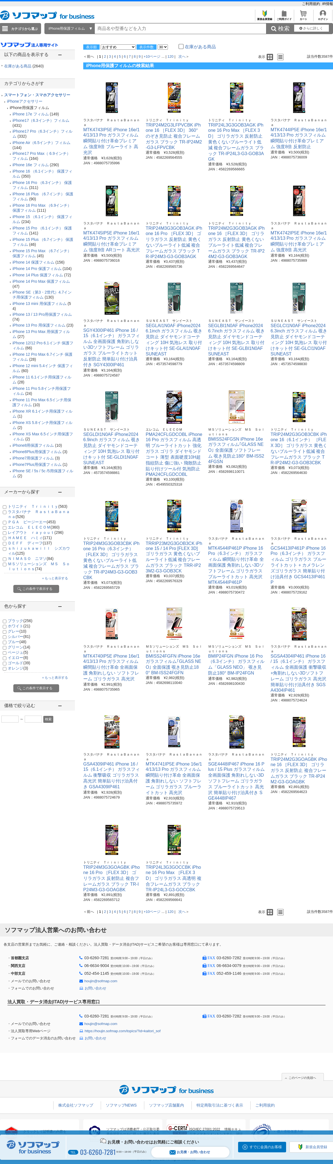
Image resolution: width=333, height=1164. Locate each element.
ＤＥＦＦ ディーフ (30, 543)
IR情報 (327, 4)
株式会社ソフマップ (75, 1105)
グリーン (19, 647)
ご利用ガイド (284, 18)
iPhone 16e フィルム (30, 165)
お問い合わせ (95, 988)
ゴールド (19, 663)
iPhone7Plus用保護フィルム (37, 464)
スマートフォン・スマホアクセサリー (37, 95)
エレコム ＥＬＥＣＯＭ (34, 527)
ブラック (20, 620)
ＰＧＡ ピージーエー (32, 522)
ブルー (17, 642)
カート (303, 18)
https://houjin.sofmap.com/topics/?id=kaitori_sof (123, 1031)
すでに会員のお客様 (265, 1147)
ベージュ (18, 652)
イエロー (18, 657)
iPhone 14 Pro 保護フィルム (37, 268)
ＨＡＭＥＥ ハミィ (30, 538)
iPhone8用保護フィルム (33, 445)
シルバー (19, 636)
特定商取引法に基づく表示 (219, 1105)
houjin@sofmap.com (100, 981)
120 (171, 56)
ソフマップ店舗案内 (166, 1105)
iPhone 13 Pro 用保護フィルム (38, 325)
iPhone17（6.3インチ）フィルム (40, 120)
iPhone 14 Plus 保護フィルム (37, 275)
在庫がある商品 (24, 66)
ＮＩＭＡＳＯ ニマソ (31, 558)
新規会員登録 (265, 18)
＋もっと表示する (54, 578)
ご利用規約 (311, 4)
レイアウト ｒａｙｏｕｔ (36, 532)
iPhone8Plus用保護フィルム (37, 452)
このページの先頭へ (302, 1077)
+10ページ (151, 56)
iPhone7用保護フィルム (33, 458)
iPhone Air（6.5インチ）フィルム (41, 142)
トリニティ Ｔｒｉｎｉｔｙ (37, 506)
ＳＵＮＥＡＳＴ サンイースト (169, 321)
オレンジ (18, 668)
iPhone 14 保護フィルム (33, 262)
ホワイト (19, 626)
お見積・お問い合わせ (190, 1152)
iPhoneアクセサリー (24, 101)
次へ (182, 56)
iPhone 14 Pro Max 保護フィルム (41, 281)
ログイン (323, 18)
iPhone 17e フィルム (30, 114)
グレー (17, 631)
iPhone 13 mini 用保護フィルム (39, 303)
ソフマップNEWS (121, 1105)
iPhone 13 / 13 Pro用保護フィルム (42, 314)
